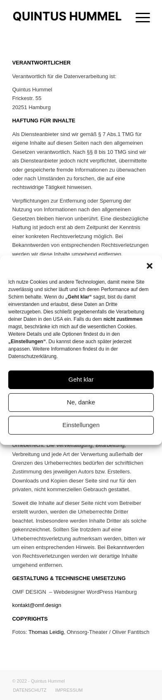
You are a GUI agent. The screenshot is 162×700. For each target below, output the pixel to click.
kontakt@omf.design (36, 605)
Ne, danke (81, 402)
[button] (149, 266)
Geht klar (81, 379)
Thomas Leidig (46, 632)
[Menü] (138, 16)
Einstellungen (81, 424)
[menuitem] (29, 690)
